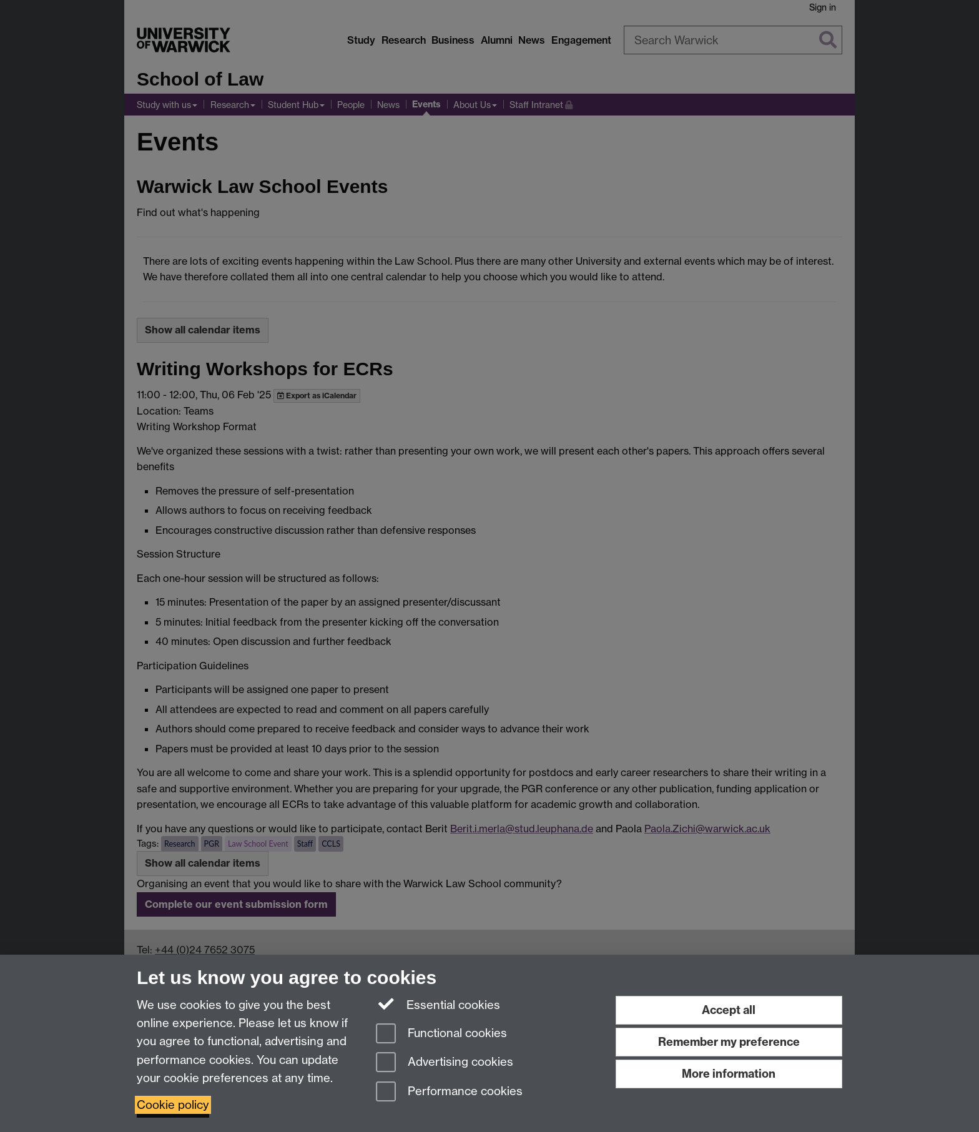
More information (728, 1073)
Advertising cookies (444, 1063)
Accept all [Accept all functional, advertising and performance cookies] (728, 1010)
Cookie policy (173, 1105)
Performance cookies (449, 1092)
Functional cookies (441, 1034)
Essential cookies (438, 1004)
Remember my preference (729, 1042)
